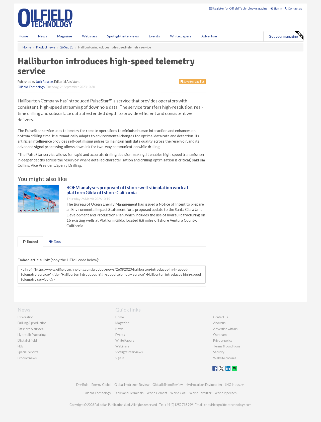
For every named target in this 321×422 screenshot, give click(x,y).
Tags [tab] (55, 241)
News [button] (42, 36)
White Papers (124, 340)
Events (154, 36)
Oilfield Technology (31, 87)
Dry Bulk (82, 385)
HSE (20, 346)
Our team (220, 335)
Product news (27, 358)
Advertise (209, 36)
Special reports (28, 352)
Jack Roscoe (44, 82)
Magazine (64, 36)
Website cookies (224, 358)
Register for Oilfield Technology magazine (238, 8)
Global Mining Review (167, 385)
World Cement (156, 393)
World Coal (178, 393)
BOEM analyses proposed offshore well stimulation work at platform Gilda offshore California (127, 190)
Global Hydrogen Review (131, 385)
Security (218, 352)
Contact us (293, 8)
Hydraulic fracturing (32, 335)
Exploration (25, 317)
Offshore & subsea (31, 329)
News (119, 329)
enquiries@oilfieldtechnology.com (228, 405)
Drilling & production (32, 323)
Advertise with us (225, 329)
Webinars (89, 36)
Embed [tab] (30, 241)
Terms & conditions (226, 346)
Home (23, 36)
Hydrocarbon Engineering (204, 385)
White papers (180, 36)
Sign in (276, 8)
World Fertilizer (200, 393)
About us (219, 323)
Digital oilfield (27, 340)
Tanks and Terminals (128, 393)
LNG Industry (234, 385)
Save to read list (192, 81)
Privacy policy (222, 340)
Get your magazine (286, 35)
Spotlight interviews (123, 36)
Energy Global (101, 385)
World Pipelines (225, 393)
